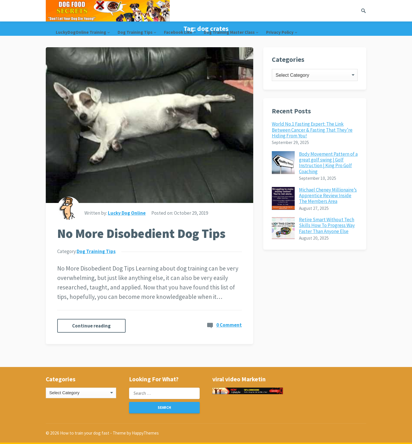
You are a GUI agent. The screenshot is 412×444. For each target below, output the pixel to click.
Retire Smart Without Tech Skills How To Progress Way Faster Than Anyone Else (327, 225)
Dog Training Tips (135, 32)
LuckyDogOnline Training (81, 32)
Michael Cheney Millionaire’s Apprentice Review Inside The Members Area (328, 196)
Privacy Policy (280, 32)
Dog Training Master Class (229, 32)
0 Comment (229, 325)
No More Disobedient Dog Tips (141, 233)
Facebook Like (178, 32)
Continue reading (91, 326)
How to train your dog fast (84, 433)
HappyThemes (145, 433)
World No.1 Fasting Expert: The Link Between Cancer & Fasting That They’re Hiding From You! (312, 130)
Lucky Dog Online (127, 213)
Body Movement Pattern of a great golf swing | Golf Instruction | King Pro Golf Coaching (328, 163)
